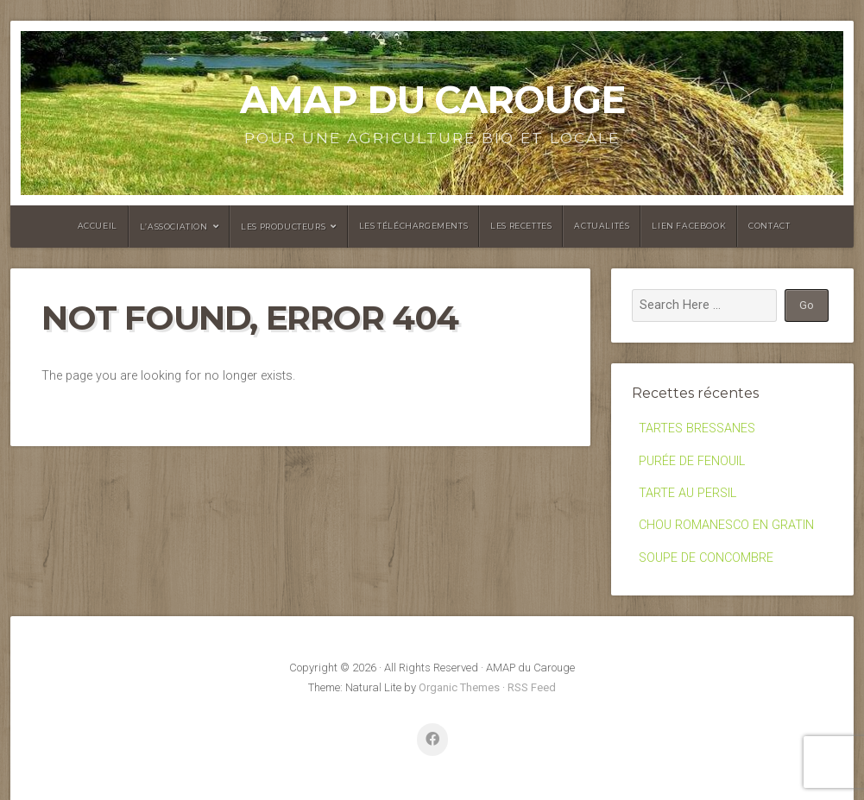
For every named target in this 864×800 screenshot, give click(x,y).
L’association (174, 226)
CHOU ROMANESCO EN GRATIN (726, 525)
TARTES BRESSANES (697, 428)
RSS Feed (532, 687)
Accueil (97, 225)
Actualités (601, 225)
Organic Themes (459, 687)
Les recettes (521, 225)
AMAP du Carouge (432, 100)
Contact (769, 225)
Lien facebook (689, 225)
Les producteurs (283, 226)
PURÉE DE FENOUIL (692, 461)
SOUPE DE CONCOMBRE (706, 558)
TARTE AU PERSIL (687, 493)
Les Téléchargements (413, 225)
